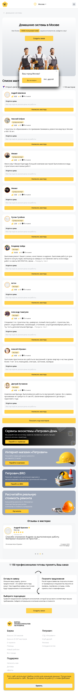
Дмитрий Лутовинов (19, 384)
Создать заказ (39, 38)
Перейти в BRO (17, 484)
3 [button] (40, 554)
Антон (13, 283)
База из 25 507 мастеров (17, 639)
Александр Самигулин (19, 312)
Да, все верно (31, 80)
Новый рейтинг (13, 649)
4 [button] (42, 554)
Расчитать (17, 511)
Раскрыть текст (41, 261)
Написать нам (12, 663)
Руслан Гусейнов (18, 217)
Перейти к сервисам (17, 442)
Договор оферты (10, 668)
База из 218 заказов (15, 635)
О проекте (11, 642)
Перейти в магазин (17, 463)
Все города (11, 653)
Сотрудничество (48, 646)
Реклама (45, 642)
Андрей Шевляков (18, 93)
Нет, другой (49, 79)
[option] (39, 537)
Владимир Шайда (18, 246)
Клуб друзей (47, 639)
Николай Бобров (18, 119)
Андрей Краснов (22, 528)
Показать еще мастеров (39, 420)
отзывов (26, 96)
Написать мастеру (39, 109)
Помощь (10, 646)
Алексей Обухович (18, 349)
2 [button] (38, 554)
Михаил (14, 153)
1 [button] (35, 554)
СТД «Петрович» (48, 635)
